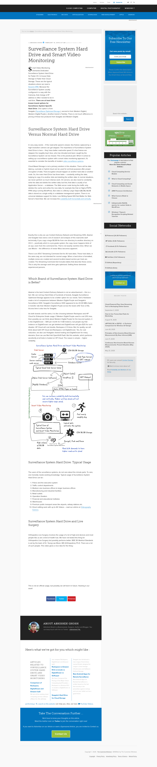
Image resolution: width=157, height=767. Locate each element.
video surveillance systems (73, 161)
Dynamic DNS (34, 87)
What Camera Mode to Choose (120, 197)
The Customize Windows (31, 8)
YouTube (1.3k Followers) (115, 257)
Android (131, 15)
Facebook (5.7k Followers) (115, 246)
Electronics (52, 15)
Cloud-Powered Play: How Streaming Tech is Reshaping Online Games (118, 305)
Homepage (115, 160)
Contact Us (119, 2)
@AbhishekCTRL (75, 629)
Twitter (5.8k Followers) (114, 241)
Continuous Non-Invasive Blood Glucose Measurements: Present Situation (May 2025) (119, 345)
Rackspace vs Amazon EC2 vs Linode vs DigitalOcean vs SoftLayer (58, 672)
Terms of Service (121, 759)
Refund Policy (132, 759)
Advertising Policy (109, 759)
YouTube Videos (87, 705)
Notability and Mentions (119, 370)
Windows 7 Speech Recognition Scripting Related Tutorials (122, 214)
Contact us (120, 283)
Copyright (89, 759)
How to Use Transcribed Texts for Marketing (117, 315)
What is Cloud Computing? (121, 179)
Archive (102, 2)
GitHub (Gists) (111, 268)
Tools (108, 2)
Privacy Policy (98, 759)
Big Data (65, 15)
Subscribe (120, 62)
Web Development (108, 15)
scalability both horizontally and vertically (76, 199)
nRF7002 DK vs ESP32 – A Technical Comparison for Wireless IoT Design (118, 324)
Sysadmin (39, 15)
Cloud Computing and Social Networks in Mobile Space (122, 185)
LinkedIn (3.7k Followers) (115, 252)
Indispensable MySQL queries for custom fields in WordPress (121, 205)
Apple (121, 15)
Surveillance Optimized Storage (48, 111)
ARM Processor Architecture (122, 191)
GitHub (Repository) (113, 262)
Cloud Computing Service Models (121, 173)
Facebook (51, 599)
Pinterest (71, 599)
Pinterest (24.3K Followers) (116, 235)
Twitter (61, 599)
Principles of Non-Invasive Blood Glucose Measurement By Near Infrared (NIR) (120, 334)
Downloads (92, 15)
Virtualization (78, 15)
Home (95, 2)
